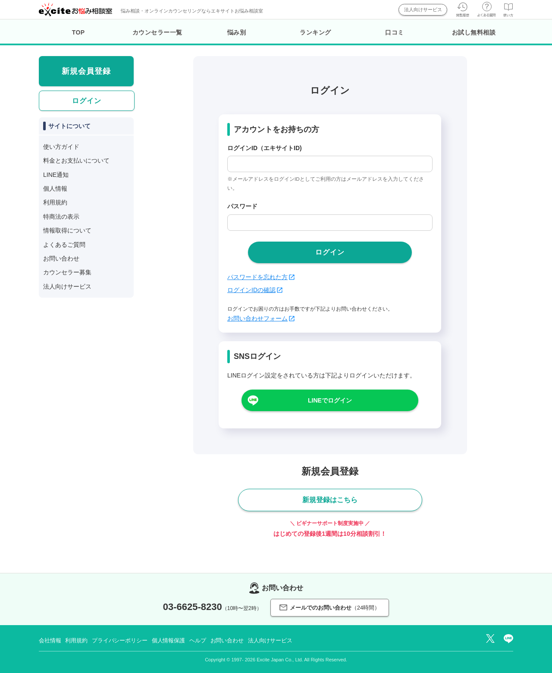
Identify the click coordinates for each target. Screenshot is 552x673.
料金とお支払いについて (76, 160)
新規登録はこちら (330, 499)
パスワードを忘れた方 (261, 277)
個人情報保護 (168, 640)
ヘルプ (197, 640)
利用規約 (55, 202)
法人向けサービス (423, 9)
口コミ (394, 32)
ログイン (86, 100)
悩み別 (236, 32)
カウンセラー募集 (67, 272)
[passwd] (330, 222)
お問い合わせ (61, 258)
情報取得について (67, 230)
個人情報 (55, 188)
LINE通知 (56, 174)
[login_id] (330, 164)
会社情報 (50, 640)
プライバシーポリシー (119, 640)
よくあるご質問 (64, 244)
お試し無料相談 (474, 32)
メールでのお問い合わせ (329, 607)
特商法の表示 (61, 216)
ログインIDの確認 (254, 289)
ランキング (315, 32)
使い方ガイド (61, 146)
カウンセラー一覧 (157, 32)
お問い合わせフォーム (261, 318)
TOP (78, 32)
